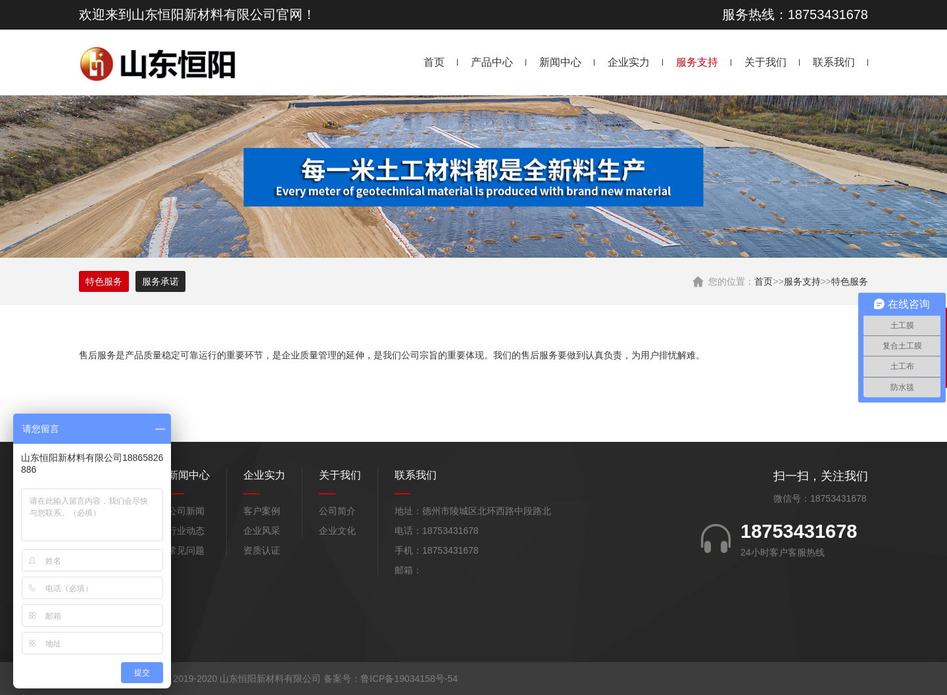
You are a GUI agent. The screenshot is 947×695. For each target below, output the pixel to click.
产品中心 (492, 62)
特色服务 (849, 281)
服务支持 (697, 62)
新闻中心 (560, 62)
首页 (434, 62)
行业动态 (186, 530)
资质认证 (261, 550)
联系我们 (834, 62)
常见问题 (186, 550)
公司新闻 (186, 511)
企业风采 (261, 530)
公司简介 (337, 511)
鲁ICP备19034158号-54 (409, 678)
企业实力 (629, 62)
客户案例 (261, 511)
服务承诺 (160, 281)
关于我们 (765, 62)
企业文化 (337, 530)
